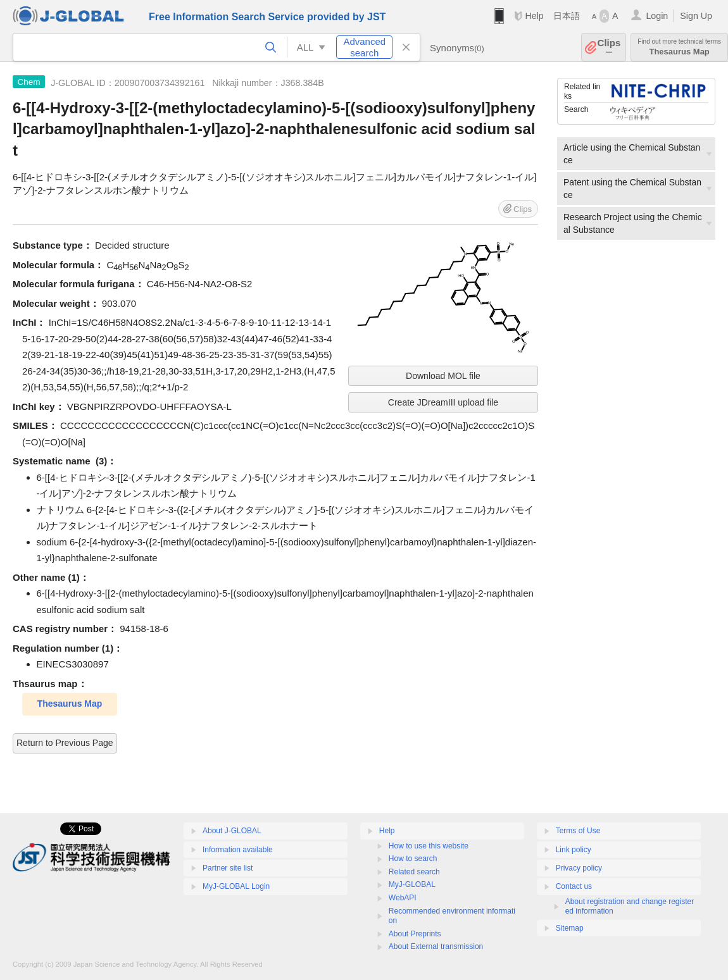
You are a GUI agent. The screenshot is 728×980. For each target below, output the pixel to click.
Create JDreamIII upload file (443, 402)
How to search (413, 858)
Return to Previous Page (64, 743)
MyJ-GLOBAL (412, 884)
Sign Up (696, 16)
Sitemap (570, 928)
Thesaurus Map (679, 47)
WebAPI (403, 897)
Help (534, 16)
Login (657, 16)
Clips (609, 47)
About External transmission (436, 946)
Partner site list (228, 868)
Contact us (574, 886)
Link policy (573, 849)
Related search (414, 871)
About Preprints (415, 933)
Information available (238, 849)
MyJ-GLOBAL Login (236, 886)
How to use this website (428, 845)
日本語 (566, 16)
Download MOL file (443, 376)
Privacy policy (579, 868)
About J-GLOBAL (232, 830)
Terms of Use (578, 830)
